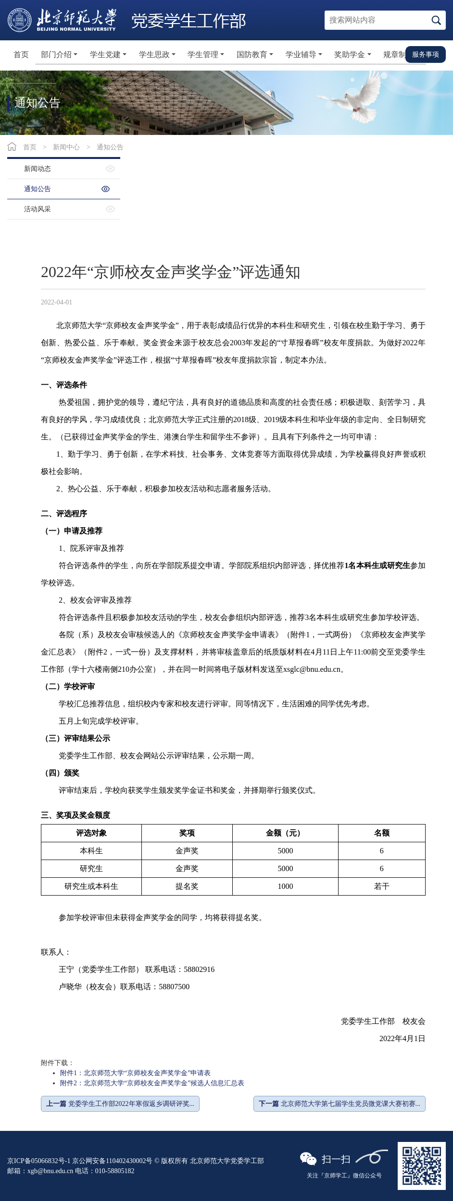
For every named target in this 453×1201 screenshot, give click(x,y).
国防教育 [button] (252, 54)
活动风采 (37, 209)
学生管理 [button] (203, 54)
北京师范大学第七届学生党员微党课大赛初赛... (339, 1103)
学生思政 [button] (154, 54)
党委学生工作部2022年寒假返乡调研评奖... (120, 1103)
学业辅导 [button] (301, 54)
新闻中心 (66, 147)
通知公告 (110, 147)
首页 (21, 54)
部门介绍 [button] (56, 54)
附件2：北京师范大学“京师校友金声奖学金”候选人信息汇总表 (152, 1083)
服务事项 (425, 54)
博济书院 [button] (28, 74)
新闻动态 (37, 168)
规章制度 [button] (398, 54)
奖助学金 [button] (349, 54)
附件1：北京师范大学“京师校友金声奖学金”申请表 (135, 1073)
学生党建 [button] (105, 54)
